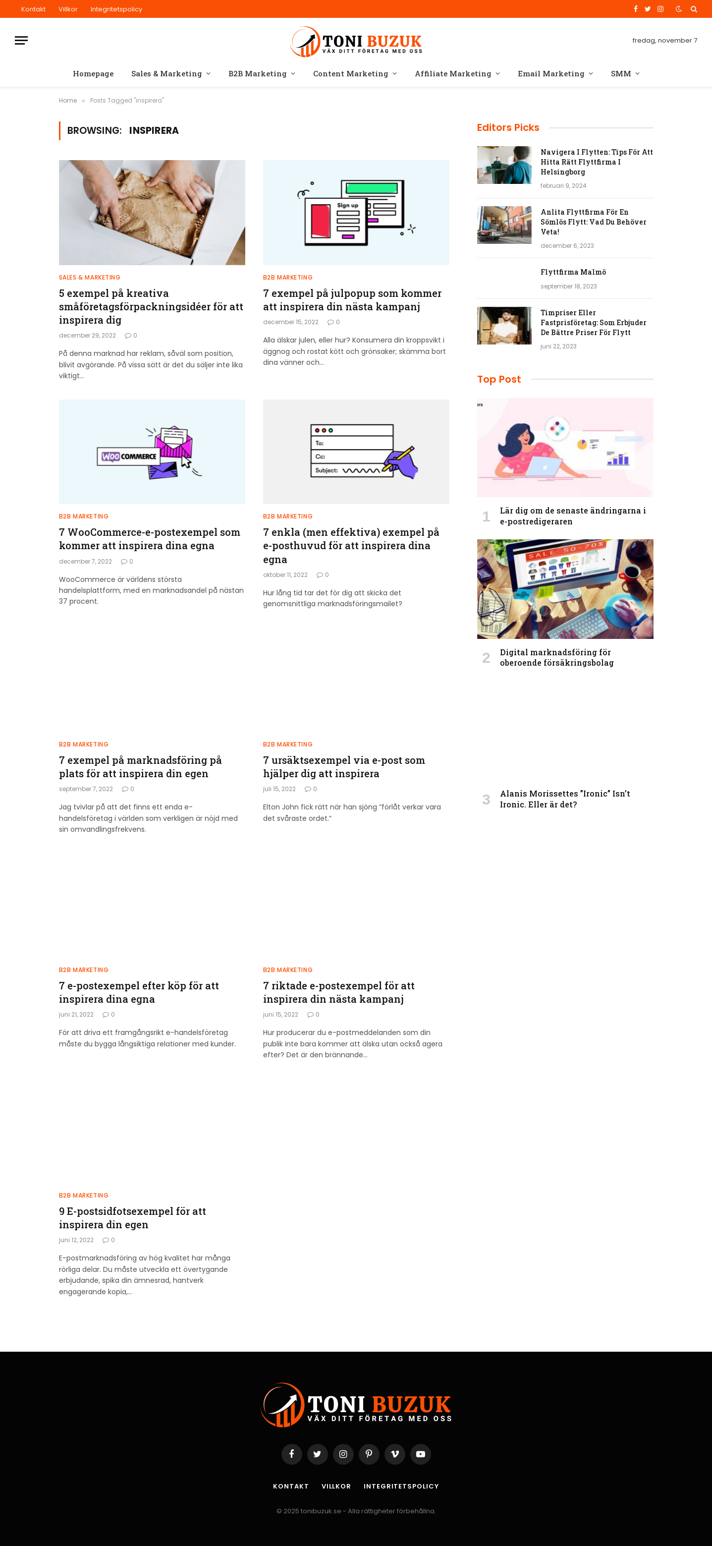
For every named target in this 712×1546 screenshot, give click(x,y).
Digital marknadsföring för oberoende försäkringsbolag (557, 657)
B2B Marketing (257, 73)
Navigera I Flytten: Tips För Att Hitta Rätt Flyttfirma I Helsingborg (597, 161)
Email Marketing (551, 73)
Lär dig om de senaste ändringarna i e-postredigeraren (573, 515)
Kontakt (33, 9)
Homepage (93, 73)
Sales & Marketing (166, 73)
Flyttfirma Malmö (573, 272)
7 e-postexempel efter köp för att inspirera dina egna (139, 992)
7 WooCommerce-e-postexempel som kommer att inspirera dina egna (149, 538)
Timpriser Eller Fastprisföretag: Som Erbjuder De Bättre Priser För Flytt (594, 322)
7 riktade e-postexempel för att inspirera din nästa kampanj (339, 992)
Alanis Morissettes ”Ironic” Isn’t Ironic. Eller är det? (565, 798)
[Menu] (21, 40)
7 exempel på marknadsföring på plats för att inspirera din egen (140, 766)
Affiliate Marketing (453, 73)
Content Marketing (350, 73)
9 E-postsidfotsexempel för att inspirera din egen (132, 1217)
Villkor (68, 9)
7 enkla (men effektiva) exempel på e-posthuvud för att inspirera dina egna (351, 545)
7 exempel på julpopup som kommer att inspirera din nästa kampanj (352, 299)
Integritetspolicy (116, 9)
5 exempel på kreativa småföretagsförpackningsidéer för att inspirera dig (151, 306)
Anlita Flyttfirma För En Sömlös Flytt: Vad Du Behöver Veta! (594, 221)
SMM (621, 73)
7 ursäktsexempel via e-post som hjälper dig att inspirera (344, 766)
